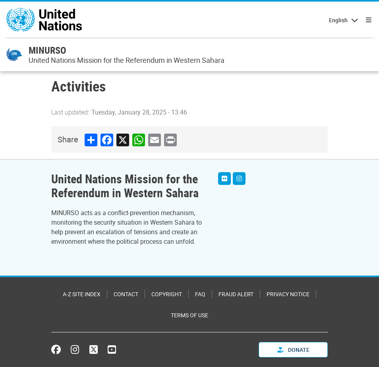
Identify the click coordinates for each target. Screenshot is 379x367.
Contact (126, 294)
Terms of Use (189, 315)
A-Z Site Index (82, 294)
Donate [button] (293, 349)
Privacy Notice (288, 294)
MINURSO (47, 50)
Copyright (166, 294)
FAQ (200, 294)
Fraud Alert (236, 294)
